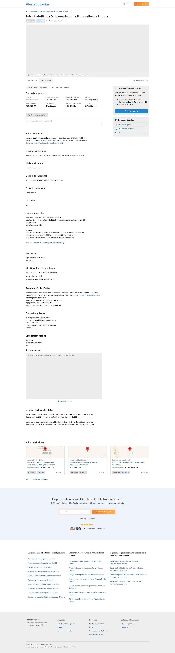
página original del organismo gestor (86, 295)
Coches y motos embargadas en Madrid (43, 592)
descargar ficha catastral (54, 242)
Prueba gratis (141, 4)
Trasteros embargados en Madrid (40, 580)
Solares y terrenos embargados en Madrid (43, 571)
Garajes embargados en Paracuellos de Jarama (86, 574)
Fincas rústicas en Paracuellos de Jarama (47, 11)
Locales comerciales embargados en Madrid (44, 575)
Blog (91, 627)
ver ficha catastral (34, 242)
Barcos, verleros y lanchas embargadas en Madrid (46, 597)
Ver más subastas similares (37, 479)
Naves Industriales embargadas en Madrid (44, 584)
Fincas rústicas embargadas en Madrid (42, 563)
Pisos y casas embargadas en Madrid (41, 558)
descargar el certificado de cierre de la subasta (44, 143)
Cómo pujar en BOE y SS (98, 630)
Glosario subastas (96, 634)
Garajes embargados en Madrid (39, 567)
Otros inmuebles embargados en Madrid (43, 588)
